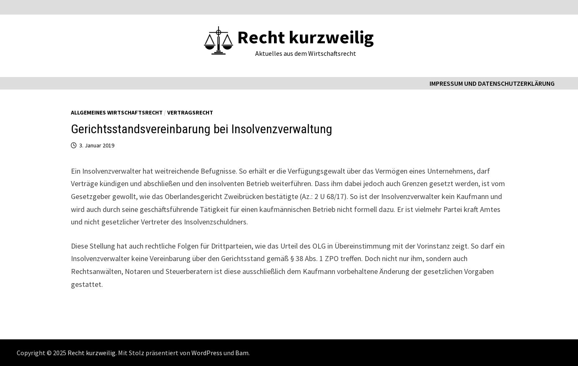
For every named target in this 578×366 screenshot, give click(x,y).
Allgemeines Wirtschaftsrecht (117, 112)
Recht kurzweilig (305, 36)
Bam (242, 353)
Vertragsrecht (190, 112)
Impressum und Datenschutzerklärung (492, 83)
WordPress (206, 353)
